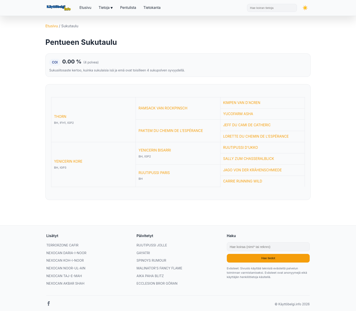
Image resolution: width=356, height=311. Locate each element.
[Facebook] (48, 304)
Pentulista (128, 7)
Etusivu (85, 7)
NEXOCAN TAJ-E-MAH (64, 276)
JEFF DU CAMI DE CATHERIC (247, 125)
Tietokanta (152, 7)
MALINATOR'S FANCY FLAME (159, 268)
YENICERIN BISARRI (154, 150)
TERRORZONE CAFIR (62, 245)
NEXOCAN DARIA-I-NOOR (66, 253)
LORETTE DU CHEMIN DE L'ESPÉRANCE (256, 136)
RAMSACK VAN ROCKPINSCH (162, 108)
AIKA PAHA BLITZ (150, 276)
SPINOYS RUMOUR (151, 260)
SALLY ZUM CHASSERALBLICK (248, 159)
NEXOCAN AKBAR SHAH (65, 283)
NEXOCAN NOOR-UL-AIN (65, 268)
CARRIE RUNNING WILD (242, 181)
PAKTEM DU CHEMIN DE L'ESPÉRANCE (170, 131)
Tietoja (104, 7)
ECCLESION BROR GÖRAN (156, 283)
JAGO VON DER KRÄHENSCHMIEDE (252, 170)
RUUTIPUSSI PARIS (154, 173)
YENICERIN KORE (68, 161)
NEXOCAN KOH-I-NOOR (65, 260)
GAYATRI (143, 253)
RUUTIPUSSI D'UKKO (240, 147)
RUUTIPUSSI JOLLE (151, 245)
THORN (60, 116)
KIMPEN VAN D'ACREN (241, 103)
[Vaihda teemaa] (305, 7)
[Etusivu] (59, 8)
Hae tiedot (268, 258)
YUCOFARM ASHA (238, 114)
